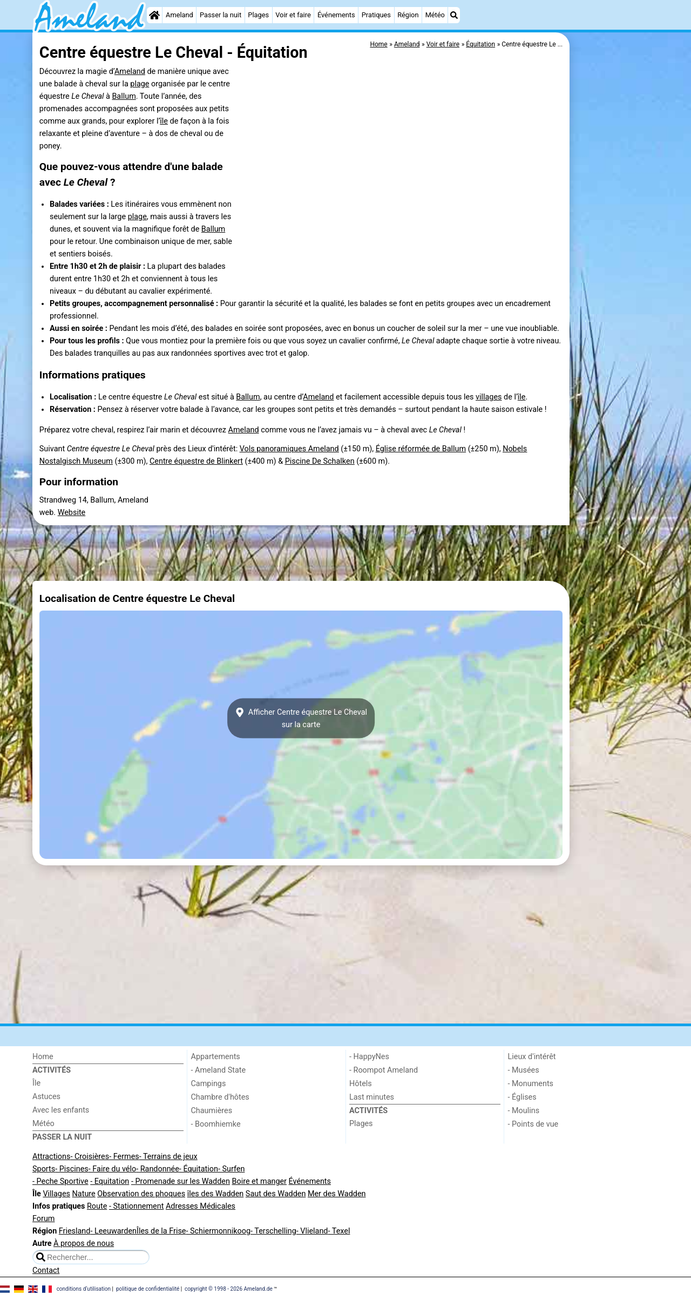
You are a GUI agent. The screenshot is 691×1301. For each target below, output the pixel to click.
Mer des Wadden (337, 1193)
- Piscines (72, 1169)
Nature (84, 1193)
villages (489, 397)
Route (97, 1206)
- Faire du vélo (112, 1169)
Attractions (51, 1156)
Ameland (179, 15)
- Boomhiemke (216, 1124)
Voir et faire (292, 15)
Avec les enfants (60, 1110)
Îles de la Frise (161, 1231)
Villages (56, 1193)
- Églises (522, 1097)
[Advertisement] (615, 281)
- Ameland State (218, 1070)
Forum (43, 1218)
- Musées (523, 1070)
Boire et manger (259, 1181)
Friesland (75, 1231)
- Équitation (198, 1169)
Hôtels (360, 1083)
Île (36, 1083)
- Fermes (124, 1156)
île (164, 121)
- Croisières (89, 1156)
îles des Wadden (215, 1193)
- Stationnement (136, 1206)
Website (72, 512)
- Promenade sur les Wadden (180, 1181)
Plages (258, 15)
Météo (435, 15)
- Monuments (531, 1083)
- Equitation (109, 1181)
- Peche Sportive (60, 1181)
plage (139, 84)
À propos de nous (83, 1243)
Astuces (46, 1096)
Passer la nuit (220, 15)
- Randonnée (157, 1169)
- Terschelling (273, 1231)
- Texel (339, 1231)
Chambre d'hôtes (220, 1097)
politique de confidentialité (147, 1289)
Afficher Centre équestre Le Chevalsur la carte (301, 718)
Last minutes (371, 1097)
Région (407, 15)
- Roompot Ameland (383, 1070)
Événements (336, 15)
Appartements (215, 1056)
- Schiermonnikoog (218, 1231)
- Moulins (524, 1110)
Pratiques (376, 15)
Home (42, 1056)
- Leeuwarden (113, 1231)
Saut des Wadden (276, 1193)
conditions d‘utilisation (84, 1289)
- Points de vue (533, 1124)
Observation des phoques (141, 1193)
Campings (208, 1083)
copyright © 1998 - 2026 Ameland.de (229, 1289)
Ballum (124, 96)
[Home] (154, 15)
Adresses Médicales (200, 1206)
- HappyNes (369, 1056)
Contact (45, 1270)
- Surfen (231, 1169)
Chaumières (212, 1110)
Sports (43, 1169)
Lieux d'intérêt (532, 1056)
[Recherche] (454, 15)
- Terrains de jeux (168, 1156)
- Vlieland (312, 1231)
